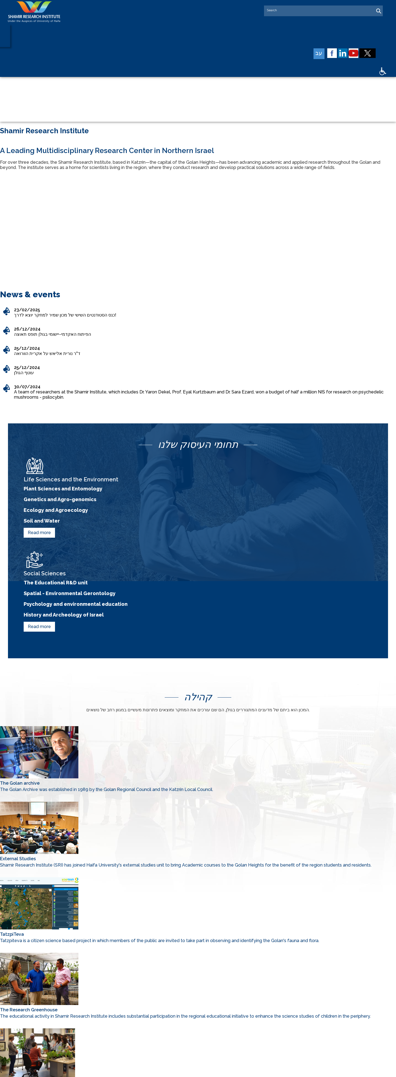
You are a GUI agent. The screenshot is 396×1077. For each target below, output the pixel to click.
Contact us (242, 1021)
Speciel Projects (314, 981)
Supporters (243, 989)
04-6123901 (166, 1005)
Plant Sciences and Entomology (81, 458)
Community (243, 1013)
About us (241, 981)
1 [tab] (191, 146)
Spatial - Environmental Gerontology (273, 469)
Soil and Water (54, 490)
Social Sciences (314, 997)
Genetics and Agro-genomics (76, 469)
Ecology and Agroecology (71, 479)
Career (305, 1013)
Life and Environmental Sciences (254, 1000)
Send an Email (169, 1040)
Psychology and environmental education (281, 479)
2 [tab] (202, 146)
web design (174, 1069)
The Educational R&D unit (256, 458)
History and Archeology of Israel (267, 490)
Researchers (311, 1005)
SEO (190, 1069)
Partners (307, 989)
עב (324, 54)
